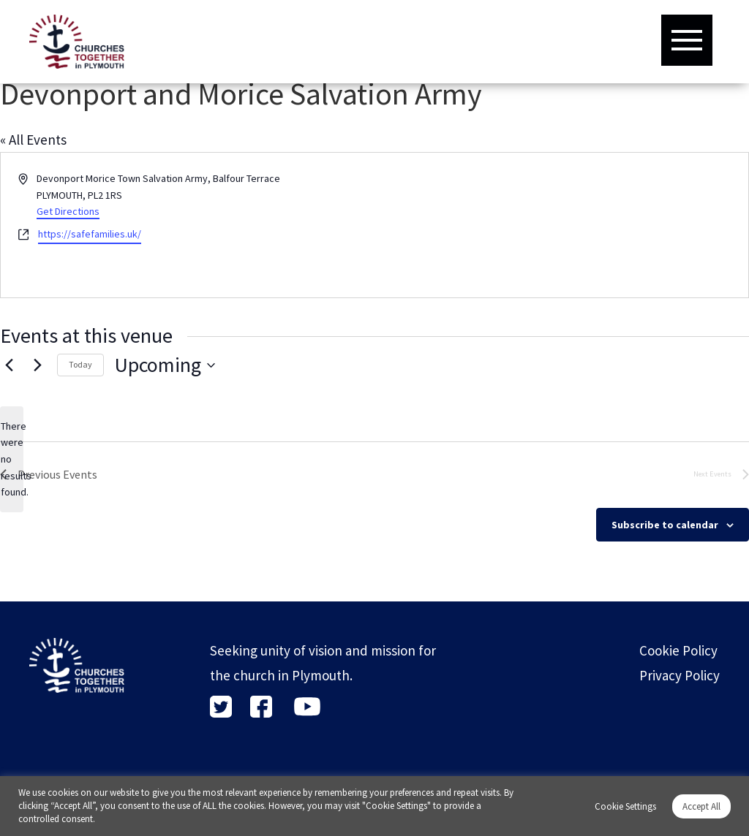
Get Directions (68, 211)
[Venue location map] (560, 225)
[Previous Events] (9, 365)
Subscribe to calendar (664, 524)
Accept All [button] (701, 806)
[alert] (11, 459)
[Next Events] (37, 365)
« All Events (33, 139)
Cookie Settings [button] (625, 806)
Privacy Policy (679, 675)
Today (80, 364)
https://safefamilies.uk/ (89, 233)
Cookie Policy (678, 650)
